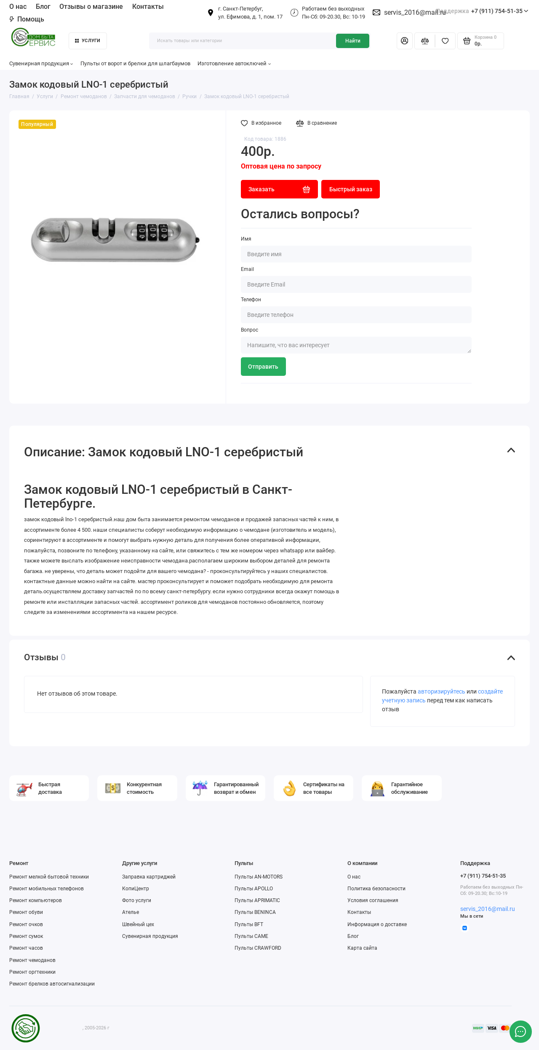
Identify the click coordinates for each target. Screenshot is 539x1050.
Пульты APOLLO (254, 889)
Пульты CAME (251, 936)
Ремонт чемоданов (32, 960)
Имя (246, 239)
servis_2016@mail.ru (415, 12)
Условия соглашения (372, 900)
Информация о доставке (377, 924)
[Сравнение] (425, 40)
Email (247, 269)
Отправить (263, 366)
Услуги (88, 40)
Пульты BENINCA (255, 912)
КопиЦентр (135, 889)
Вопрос (249, 330)
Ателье (130, 912)
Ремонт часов (26, 948)
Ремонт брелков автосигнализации (52, 984)
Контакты (148, 7)
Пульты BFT (249, 924)
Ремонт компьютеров (35, 900)
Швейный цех (138, 924)
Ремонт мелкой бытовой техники (49, 877)
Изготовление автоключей (234, 63)
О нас (18, 7)
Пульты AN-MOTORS (259, 877)
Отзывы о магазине (91, 7)
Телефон (251, 300)
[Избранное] (445, 40)
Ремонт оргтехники (32, 972)
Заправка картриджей (149, 877)
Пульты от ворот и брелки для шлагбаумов (135, 63)
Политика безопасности (376, 889)
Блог (43, 7)
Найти (352, 41)
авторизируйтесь (441, 691)
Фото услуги (136, 900)
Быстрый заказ (350, 189)
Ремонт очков (26, 924)
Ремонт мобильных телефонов (46, 889)
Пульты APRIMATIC (257, 900)
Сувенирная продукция (41, 63)
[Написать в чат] (520, 1031)
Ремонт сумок (26, 936)
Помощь (26, 19)
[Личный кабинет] (405, 40)
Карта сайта (362, 948)
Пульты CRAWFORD (258, 948)
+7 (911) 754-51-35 (482, 11)
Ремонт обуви (26, 912)
